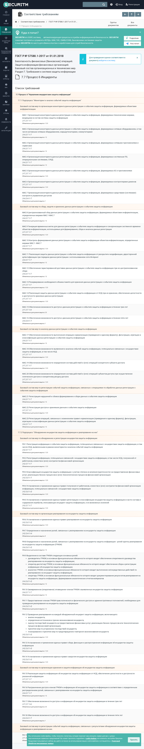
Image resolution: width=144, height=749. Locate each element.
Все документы (132, 23)
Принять (134, 740)
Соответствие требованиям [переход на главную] (32, 22)
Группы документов (113, 23)
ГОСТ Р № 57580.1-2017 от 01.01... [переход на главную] (62, 22)
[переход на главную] (16, 22)
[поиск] (104, 4)
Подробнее (132, 38)
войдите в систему (107, 60)
